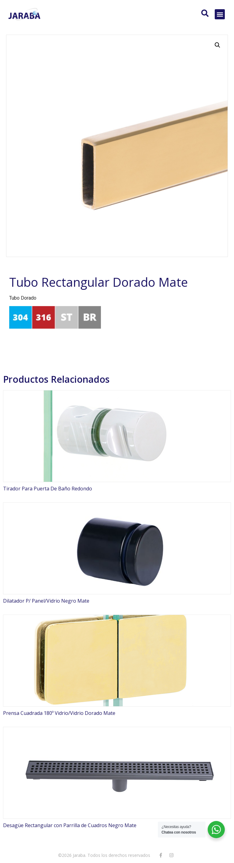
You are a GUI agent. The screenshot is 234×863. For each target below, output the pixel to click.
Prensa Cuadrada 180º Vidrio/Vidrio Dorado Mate (59, 713)
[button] (220, 14)
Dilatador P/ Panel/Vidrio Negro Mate (46, 600)
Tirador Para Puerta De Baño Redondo (47, 488)
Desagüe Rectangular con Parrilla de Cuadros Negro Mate (69, 825)
